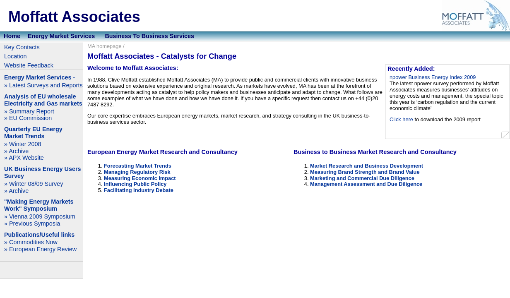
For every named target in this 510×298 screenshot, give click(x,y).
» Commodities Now (31, 242)
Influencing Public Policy (135, 184)
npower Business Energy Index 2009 (433, 77)
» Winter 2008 (22, 144)
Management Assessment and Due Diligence (366, 184)
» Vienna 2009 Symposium (39, 216)
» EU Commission (28, 118)
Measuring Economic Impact (140, 178)
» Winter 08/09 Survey (33, 183)
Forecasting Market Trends (137, 166)
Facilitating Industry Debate (138, 190)
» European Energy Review (40, 249)
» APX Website (24, 157)
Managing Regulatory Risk (137, 172)
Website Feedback (28, 65)
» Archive (16, 151)
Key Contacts (22, 47)
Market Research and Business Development (366, 166)
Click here (401, 119)
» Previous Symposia (32, 223)
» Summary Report (29, 111)
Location (15, 56)
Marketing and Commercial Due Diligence (362, 178)
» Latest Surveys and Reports (43, 85)
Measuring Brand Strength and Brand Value (365, 172)
